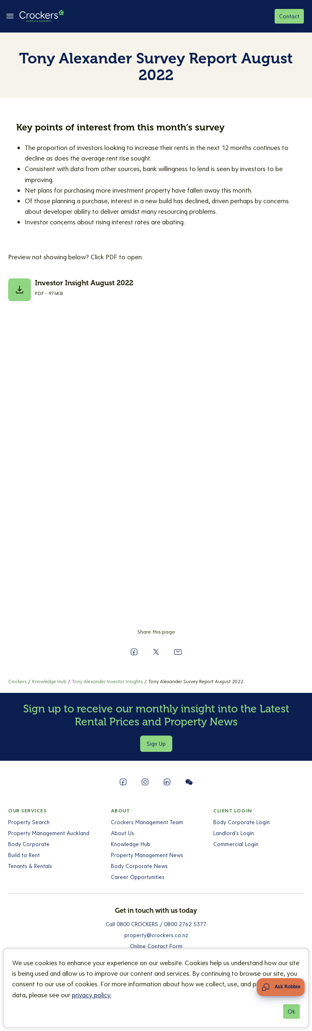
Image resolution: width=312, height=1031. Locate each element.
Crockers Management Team (147, 822)
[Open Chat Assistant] (281, 987)
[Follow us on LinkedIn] (167, 782)
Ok (291, 1011)
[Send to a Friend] (178, 652)
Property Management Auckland (48, 833)
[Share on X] (156, 652)
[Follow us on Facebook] (123, 782)
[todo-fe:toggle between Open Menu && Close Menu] (10, 16)
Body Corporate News (139, 866)
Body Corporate (29, 844)
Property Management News (147, 855)
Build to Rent (24, 855)
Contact (289, 16)
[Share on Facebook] (134, 652)
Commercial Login (235, 844)
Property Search (29, 822)
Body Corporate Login (241, 822)
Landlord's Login (233, 833)
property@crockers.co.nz (156, 935)
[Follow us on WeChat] (189, 782)
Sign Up (156, 743)
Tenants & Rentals (30, 866)
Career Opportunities (138, 877)
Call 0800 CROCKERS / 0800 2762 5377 (156, 924)
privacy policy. (91, 994)
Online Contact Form (156, 946)
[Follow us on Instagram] (145, 782)
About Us (122, 833)
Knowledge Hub (130, 844)
